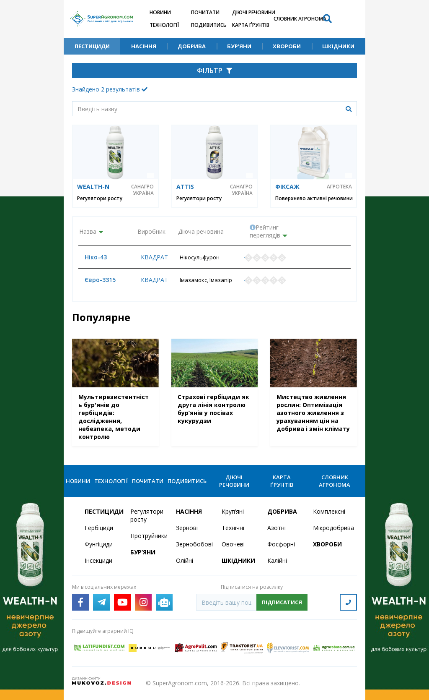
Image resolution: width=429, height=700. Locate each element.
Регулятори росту (99, 198)
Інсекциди (98, 560)
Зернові (187, 528)
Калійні (277, 560)
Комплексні (329, 511)
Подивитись (209, 25)
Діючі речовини (253, 12)
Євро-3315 (94, 280)
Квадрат (151, 257)
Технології (164, 25)
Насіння (143, 46)
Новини (160, 12)
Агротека (339, 186)
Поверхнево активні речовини (314, 198)
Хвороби (287, 46)
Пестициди (92, 46)
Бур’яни (239, 46)
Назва (87, 231)
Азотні (276, 528)
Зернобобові (194, 544)
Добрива (192, 46)
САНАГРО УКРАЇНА (142, 190)
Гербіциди (99, 528)
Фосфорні (281, 544)
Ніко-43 (90, 257)
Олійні (184, 560)
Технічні (233, 528)
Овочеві (233, 544)
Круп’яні (233, 511)
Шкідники (338, 46)
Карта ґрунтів (250, 25)
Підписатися (282, 602)
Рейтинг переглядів (265, 231)
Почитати (205, 12)
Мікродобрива (331, 528)
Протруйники (148, 536)
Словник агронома (300, 18)
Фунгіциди (99, 544)
